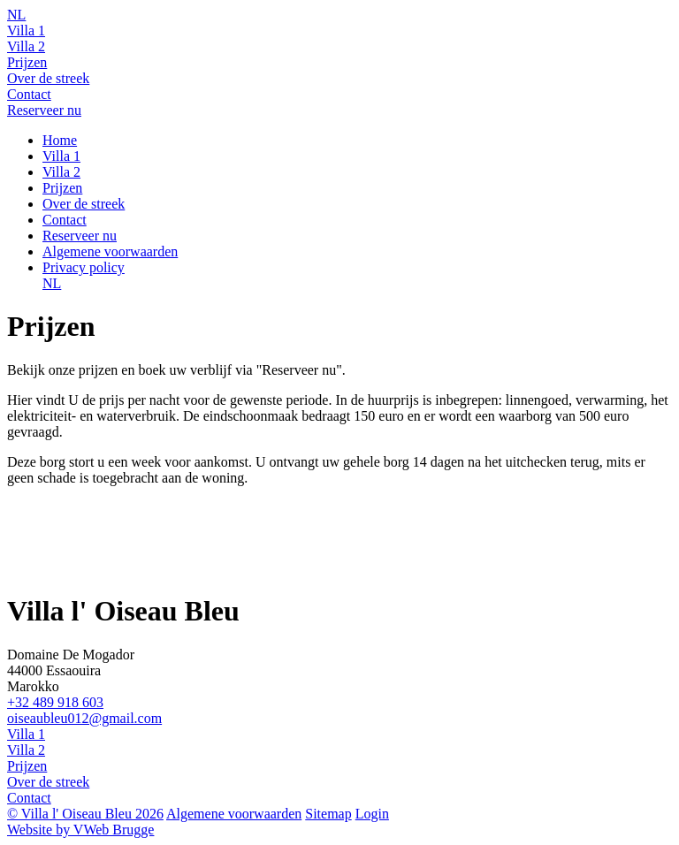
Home (59, 140)
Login (372, 813)
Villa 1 (26, 30)
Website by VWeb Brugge (80, 829)
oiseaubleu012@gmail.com (84, 718)
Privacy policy (83, 267)
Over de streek (48, 78)
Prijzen (27, 62)
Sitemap (328, 813)
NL (16, 14)
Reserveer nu (44, 110)
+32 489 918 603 (55, 702)
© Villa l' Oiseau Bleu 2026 (85, 813)
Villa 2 (26, 46)
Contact (29, 94)
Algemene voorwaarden (110, 251)
